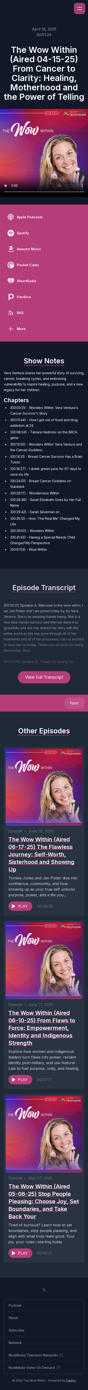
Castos (71, 1380)
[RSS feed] (44, 1289)
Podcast (15, 1305)
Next (75, 703)
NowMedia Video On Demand (35, 1367)
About (13, 1318)
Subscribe (16, 1330)
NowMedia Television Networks (36, 1355)
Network (15, 1343)
